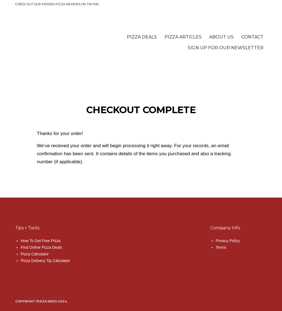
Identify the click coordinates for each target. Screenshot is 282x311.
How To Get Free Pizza (41, 241)
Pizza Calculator (35, 254)
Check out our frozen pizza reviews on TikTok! (57, 4)
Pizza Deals (142, 37)
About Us (221, 37)
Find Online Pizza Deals (41, 247)
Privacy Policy (228, 241)
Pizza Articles (183, 37)
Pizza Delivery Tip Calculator (45, 260)
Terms (221, 247)
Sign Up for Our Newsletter (225, 47)
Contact (252, 37)
